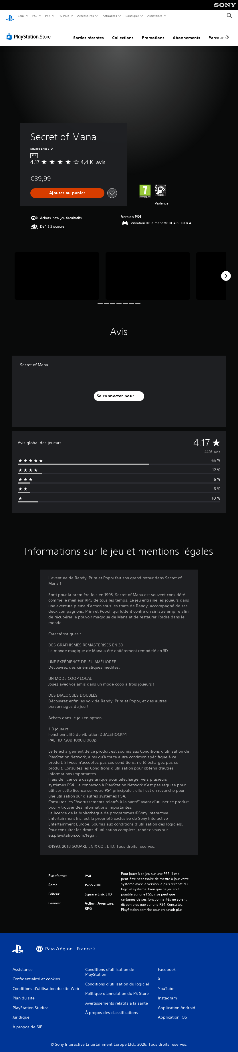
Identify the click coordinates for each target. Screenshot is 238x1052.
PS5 (35, 16)
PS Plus (63, 16)
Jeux (21, 16)
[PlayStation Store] (30, 31)
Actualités (109, 16)
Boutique (132, 16)
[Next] (226, 270)
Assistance (154, 16)
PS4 (48, 16)
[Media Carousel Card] (57, 270)
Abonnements (186, 32)
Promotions (153, 32)
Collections (123, 32)
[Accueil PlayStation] (10, 16)
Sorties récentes (88, 32)
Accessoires (85, 16)
